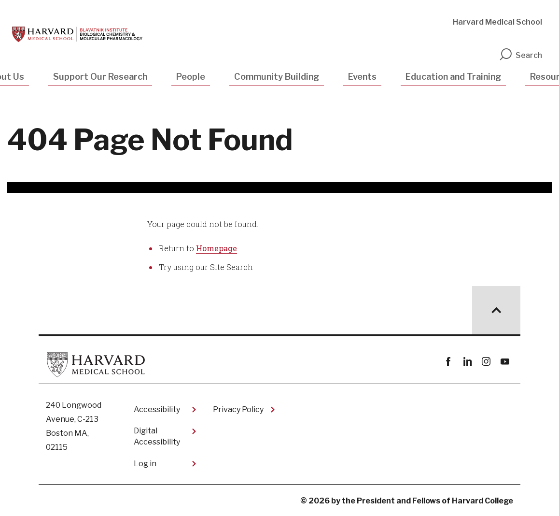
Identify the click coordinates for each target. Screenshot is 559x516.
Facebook (448, 361)
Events (362, 77)
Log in (145, 463)
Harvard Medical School (497, 22)
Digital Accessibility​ (157, 436)
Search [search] (520, 55)
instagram (485, 361)
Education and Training (453, 77)
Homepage (216, 248)
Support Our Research (100, 77)
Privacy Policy (238, 409)
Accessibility (157, 409)
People (190, 77)
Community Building (276, 77)
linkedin (467, 361)
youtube (504, 361)
